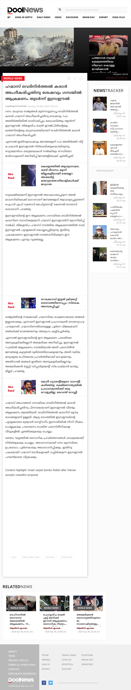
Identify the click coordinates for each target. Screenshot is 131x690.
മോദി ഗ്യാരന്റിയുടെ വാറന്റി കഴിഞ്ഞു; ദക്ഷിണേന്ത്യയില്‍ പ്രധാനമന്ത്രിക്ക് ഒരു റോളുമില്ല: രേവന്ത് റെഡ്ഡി (61, 387)
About (12, 651)
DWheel (46, 659)
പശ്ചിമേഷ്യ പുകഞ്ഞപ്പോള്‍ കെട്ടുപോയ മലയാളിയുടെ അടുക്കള (117, 214)
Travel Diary (69, 655)
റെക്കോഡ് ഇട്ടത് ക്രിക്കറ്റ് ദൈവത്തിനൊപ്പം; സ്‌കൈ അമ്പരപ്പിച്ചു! (60, 302)
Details (46, 669)
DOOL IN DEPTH (23, 17)
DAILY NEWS (43, 17)
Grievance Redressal (22, 673)
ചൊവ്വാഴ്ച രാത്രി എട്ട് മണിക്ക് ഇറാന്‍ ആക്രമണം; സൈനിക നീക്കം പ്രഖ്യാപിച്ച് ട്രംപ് (55, 621)
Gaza (14, 557)
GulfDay (66, 669)
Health (46, 664)
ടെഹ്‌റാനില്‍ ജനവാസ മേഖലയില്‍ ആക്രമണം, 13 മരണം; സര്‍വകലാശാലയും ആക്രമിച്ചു (20, 624)
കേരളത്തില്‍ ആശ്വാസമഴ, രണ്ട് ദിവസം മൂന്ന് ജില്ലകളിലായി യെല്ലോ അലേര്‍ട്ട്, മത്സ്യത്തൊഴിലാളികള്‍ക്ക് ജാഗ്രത (60, 175)
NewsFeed (87, 664)
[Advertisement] (45, 278)
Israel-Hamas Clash (30, 557)
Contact (14, 669)
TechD (45, 655)
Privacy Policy (18, 660)
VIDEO (58, 17)
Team (11, 655)
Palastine (50, 557)
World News (66, 557)
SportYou (67, 664)
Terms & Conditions (22, 664)
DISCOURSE (72, 17)
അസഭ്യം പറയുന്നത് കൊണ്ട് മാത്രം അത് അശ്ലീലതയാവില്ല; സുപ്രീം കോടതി (117, 238)
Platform (87, 655)
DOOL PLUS (118, 17)
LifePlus (66, 659)
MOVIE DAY (89, 17)
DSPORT (103, 17)
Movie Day (87, 659)
